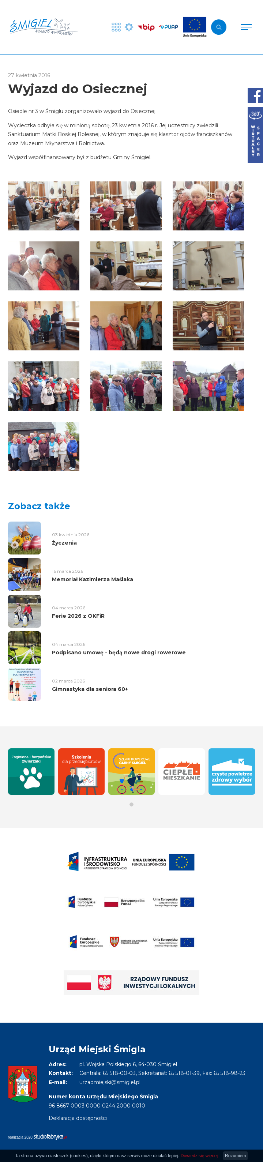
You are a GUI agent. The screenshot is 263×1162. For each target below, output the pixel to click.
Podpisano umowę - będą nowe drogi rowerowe (119, 652)
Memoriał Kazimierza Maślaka (92, 579)
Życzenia (64, 542)
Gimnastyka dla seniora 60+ (90, 689)
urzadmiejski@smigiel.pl (109, 1082)
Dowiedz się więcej (199, 1155)
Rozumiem (235, 1155)
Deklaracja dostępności (78, 1118)
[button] (131, 804)
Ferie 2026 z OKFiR (78, 616)
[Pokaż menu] (246, 27)
